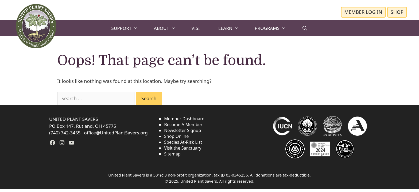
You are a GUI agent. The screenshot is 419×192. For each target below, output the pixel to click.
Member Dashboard (184, 119)
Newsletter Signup (182, 130)
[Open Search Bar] (305, 28)
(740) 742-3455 (65, 133)
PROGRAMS (274, 28)
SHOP (397, 12)
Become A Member (183, 124)
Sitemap (172, 154)
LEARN (232, 28)
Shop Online (176, 136)
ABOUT (169, 28)
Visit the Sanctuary (182, 148)
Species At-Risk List (183, 142)
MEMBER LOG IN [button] (363, 12)
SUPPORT (128, 28)
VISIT (196, 28)
